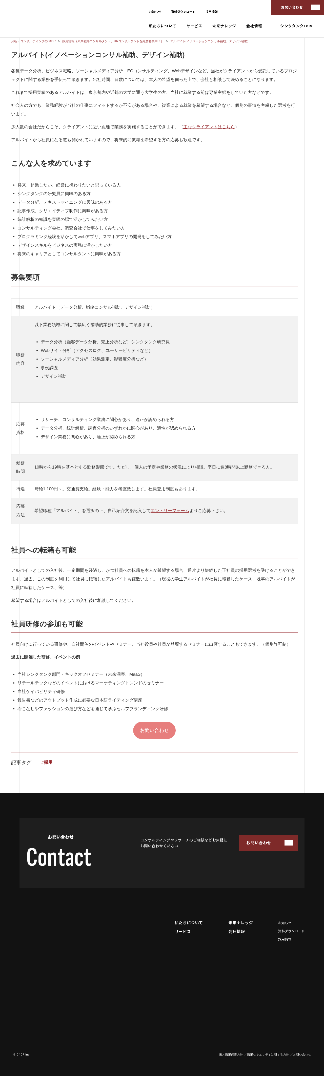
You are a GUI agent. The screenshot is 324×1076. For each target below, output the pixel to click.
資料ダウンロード (183, 11)
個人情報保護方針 (231, 1054)
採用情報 (212, 11)
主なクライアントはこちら (209, 126)
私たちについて (162, 26)
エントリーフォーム (170, 510)
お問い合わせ (292, 7)
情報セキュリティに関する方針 (268, 1054)
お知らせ (155, 11)
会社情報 (254, 26)
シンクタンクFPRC (297, 26)
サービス (194, 26)
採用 (48, 762)
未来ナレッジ (224, 26)
